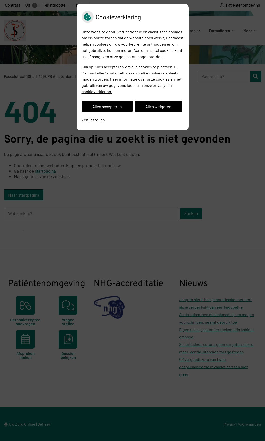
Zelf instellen (93, 119)
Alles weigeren (158, 106)
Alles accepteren (107, 106)
